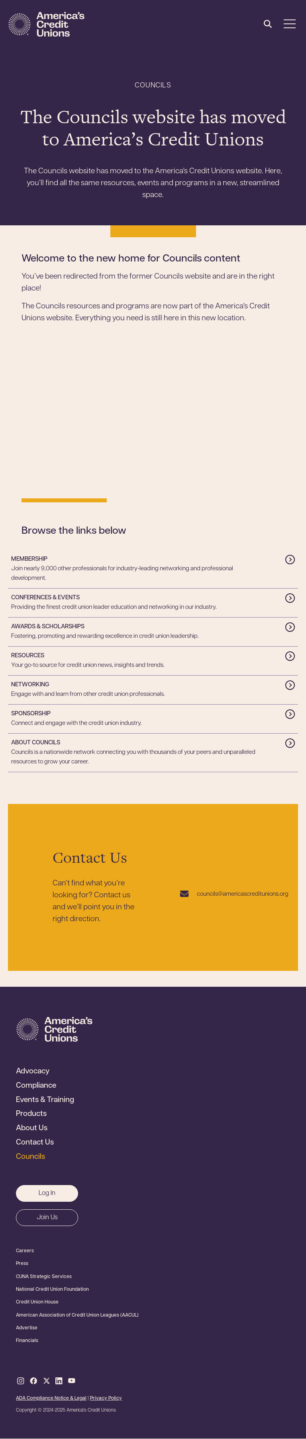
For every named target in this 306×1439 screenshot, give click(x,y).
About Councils (35, 743)
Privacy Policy (106, 1398)
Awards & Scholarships (47, 627)
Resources (27, 656)
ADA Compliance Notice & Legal (51, 1398)
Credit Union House (37, 1302)
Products (31, 1114)
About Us (31, 1128)
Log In (47, 1193)
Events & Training (45, 1100)
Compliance (36, 1086)
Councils (30, 1157)
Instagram (21, 1381)
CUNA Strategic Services (44, 1276)
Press (22, 1263)
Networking (30, 685)
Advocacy (32, 1072)
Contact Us (35, 1143)
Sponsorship (31, 714)
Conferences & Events (45, 598)
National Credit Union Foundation (52, 1289)
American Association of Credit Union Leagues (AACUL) (77, 1315)
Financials (27, 1340)
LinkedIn (59, 1381)
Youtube (71, 1381)
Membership (29, 559)
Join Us (47, 1217)
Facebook (33, 1381)
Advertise (26, 1328)
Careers (25, 1251)
